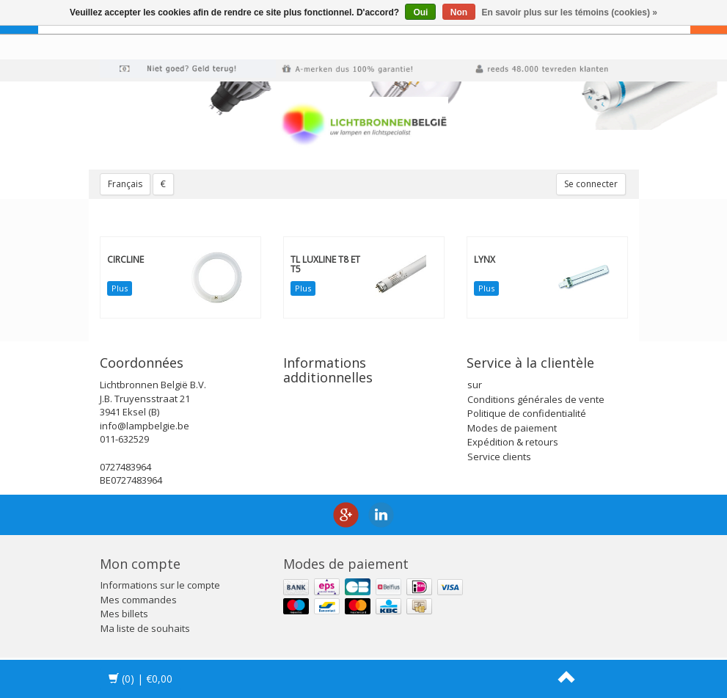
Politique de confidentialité (526, 413)
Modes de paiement (512, 428)
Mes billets (124, 613)
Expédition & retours (512, 441)
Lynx (484, 259)
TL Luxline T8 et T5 (325, 264)
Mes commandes (139, 599)
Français (125, 184)
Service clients (499, 456)
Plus (120, 288)
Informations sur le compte (160, 585)
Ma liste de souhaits (145, 628)
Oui (420, 12)
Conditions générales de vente (535, 399)
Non (458, 12)
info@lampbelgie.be (144, 425)
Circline (125, 259)
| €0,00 (140, 679)
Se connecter (591, 184)
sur (474, 384)
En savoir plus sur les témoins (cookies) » (569, 12)
